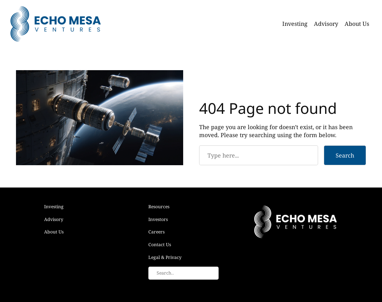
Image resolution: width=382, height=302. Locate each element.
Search (345, 155)
